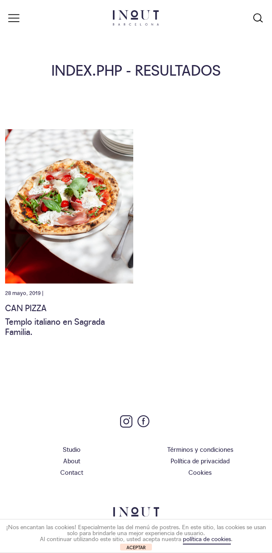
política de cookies (207, 538)
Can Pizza (26, 307)
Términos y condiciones (200, 449)
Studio (72, 449)
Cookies (200, 472)
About (71, 460)
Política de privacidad (200, 460)
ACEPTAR (136, 547)
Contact (71, 472)
